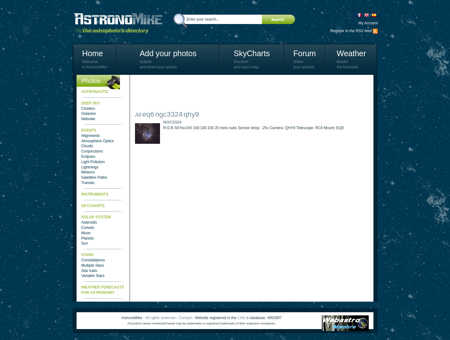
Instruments (94, 194)
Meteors (88, 172)
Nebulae (88, 119)
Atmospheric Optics (97, 141)
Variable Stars (92, 276)
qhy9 (191, 114)
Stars (87, 255)
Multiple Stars (92, 265)
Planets (87, 238)
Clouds (87, 146)
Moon (86, 233)
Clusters (88, 108)
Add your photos (168, 53)
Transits (87, 183)
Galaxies (88, 113)
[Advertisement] (248, 94)
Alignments (90, 136)
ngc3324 (168, 114)
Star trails (89, 271)
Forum (304, 53)
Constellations (93, 260)
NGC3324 (172, 122)
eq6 (148, 114)
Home (92, 53)
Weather (351, 53)
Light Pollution (93, 162)
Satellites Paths (94, 177)
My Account (368, 23)
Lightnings (89, 167)
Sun (84, 243)
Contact (185, 318)
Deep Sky (90, 103)
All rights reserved (160, 318)
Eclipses (88, 156)
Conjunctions (92, 151)
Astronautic (94, 92)
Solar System (96, 217)
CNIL (242, 318)
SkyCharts (252, 53)
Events (88, 130)
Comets (87, 228)
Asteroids (89, 222)
